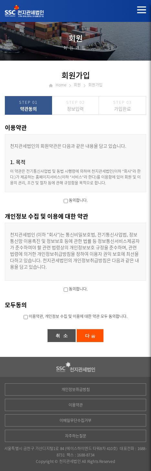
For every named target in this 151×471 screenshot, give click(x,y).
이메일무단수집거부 (75, 420)
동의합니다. (78, 200)
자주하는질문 (75, 436)
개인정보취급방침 (75, 389)
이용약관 (76, 405)
